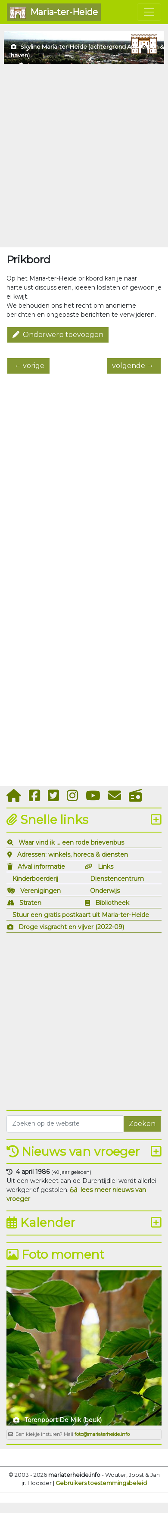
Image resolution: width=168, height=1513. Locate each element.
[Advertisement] (84, 156)
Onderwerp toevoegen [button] (57, 335)
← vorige (28, 366)
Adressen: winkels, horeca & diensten (72, 854)
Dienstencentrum (117, 879)
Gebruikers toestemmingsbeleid (101, 1482)
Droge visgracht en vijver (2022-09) (71, 927)
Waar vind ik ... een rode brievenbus (71, 842)
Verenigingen (40, 891)
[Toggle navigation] (149, 12)
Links (105, 866)
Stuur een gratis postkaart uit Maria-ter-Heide (80, 915)
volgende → (134, 366)
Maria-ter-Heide (54, 13)
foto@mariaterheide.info (102, 1434)
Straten (30, 903)
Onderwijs (105, 891)
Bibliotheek (112, 903)
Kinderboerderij (35, 879)
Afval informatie (41, 866)
